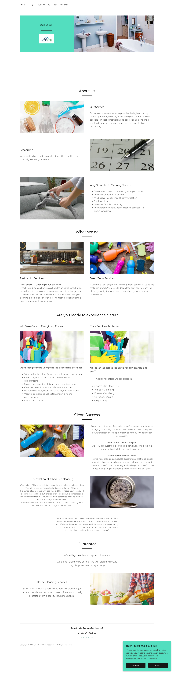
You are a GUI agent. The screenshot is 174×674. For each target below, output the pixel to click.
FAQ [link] (31, 5)
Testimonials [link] (61, 5)
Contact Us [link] (43, 5)
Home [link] (23, 5)
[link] (46, 39)
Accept (158, 667)
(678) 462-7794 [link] (46, 25)
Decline (135, 667)
